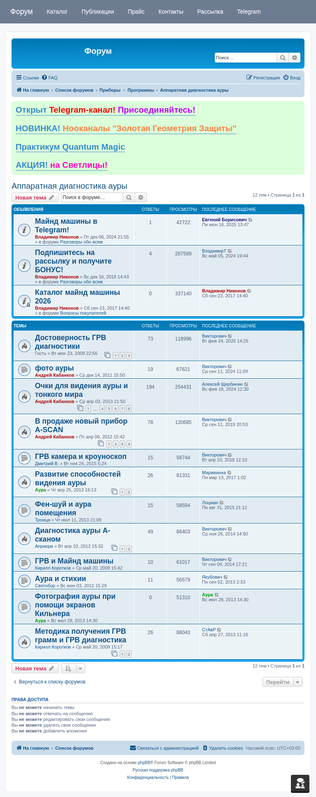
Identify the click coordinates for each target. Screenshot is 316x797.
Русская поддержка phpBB (157, 770)
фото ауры (54, 368)
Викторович (214, 336)
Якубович (212, 577)
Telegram (248, 11)
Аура (40, 489)
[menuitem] (49, 78)
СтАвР (209, 629)
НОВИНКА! (126, 128)
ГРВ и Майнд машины (74, 561)
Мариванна (214, 472)
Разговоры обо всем (81, 241)
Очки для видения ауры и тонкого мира (81, 390)
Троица (42, 519)
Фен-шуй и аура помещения (63, 508)
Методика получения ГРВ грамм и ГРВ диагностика (80, 635)
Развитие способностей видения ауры (78, 478)
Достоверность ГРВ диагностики (70, 342)
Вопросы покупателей (83, 312)
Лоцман (210, 502)
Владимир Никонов (57, 236)
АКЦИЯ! (61, 164)
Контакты (170, 11)
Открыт (105, 109)
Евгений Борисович (224, 219)
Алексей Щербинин (222, 384)
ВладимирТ (214, 250)
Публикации (97, 11)
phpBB (144, 762)
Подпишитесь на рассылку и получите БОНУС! (73, 261)
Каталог (56, 11)
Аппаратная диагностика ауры (69, 185)
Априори (44, 546)
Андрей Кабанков (54, 375)
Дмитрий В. (47, 463)
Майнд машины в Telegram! (66, 225)
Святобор (45, 585)
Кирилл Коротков (53, 567)
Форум (21, 11)
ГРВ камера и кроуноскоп (81, 456)
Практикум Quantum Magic (70, 146)
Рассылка (209, 11)
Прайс (135, 11)
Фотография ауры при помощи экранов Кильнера (75, 605)
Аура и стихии (60, 579)
